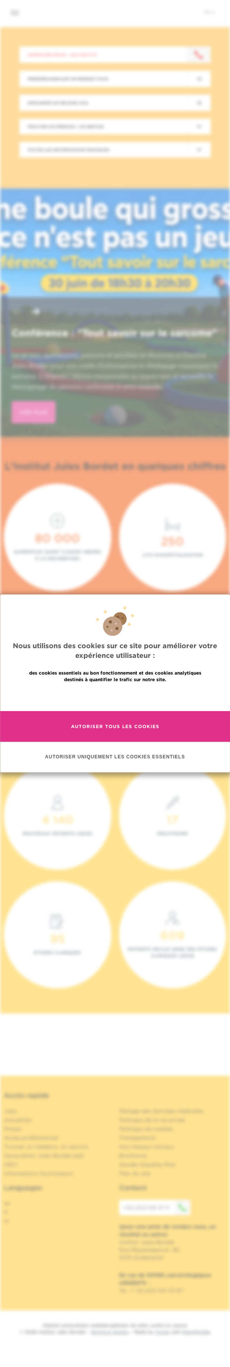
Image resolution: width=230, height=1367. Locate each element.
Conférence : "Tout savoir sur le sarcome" (114, 333)
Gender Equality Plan (147, 1164)
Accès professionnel (31, 1138)
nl (6, 1221)
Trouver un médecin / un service (65, 126)
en (7, 1203)
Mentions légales (110, 1332)
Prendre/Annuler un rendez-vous (68, 78)
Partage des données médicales (161, 1111)
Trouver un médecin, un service (46, 1147)
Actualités (17, 1120)
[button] (17, 312)
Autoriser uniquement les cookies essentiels (115, 757)
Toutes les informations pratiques (68, 149)
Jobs (10, 1111)
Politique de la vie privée (152, 1120)
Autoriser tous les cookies (115, 726)
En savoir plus (115, 696)
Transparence (137, 1138)
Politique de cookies (146, 1129)
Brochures (133, 1155)
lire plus (33, 412)
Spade (162, 1332)
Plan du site (134, 1173)
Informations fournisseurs (38, 1173)
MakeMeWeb (196, 1332)
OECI (10, 1164)
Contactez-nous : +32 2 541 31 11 (62, 54)
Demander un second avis (58, 102)
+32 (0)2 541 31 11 (156, 1207)
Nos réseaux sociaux (146, 1147)
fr (209, 12)
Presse (12, 1129)
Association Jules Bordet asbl (44, 1155)
